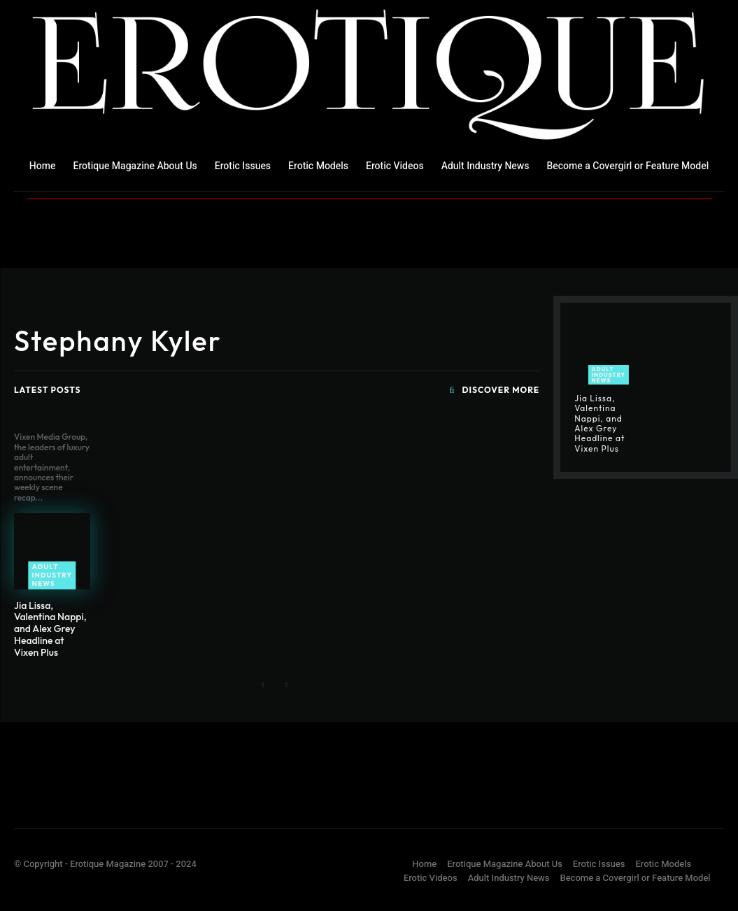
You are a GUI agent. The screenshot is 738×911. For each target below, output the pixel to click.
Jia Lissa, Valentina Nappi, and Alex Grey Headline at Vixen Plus (50, 629)
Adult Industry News (52, 575)
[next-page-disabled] (286, 685)
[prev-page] (263, 685)
